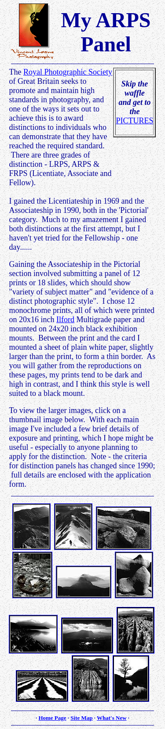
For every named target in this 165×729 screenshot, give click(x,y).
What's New (112, 718)
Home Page (52, 718)
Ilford (65, 319)
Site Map (81, 718)
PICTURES (134, 120)
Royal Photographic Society (67, 72)
